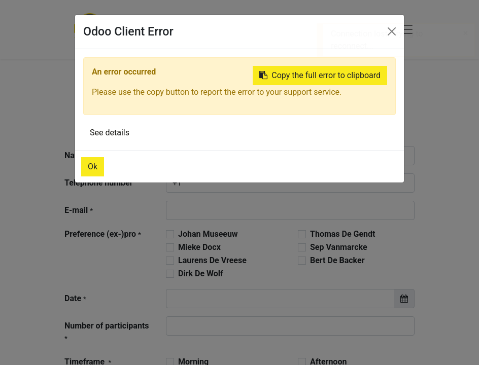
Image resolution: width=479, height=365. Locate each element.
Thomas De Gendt (342, 234)
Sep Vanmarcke (338, 247)
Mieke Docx (199, 247)
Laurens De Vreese (212, 260)
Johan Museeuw (208, 234)
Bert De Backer (337, 260)
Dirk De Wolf (200, 273)
